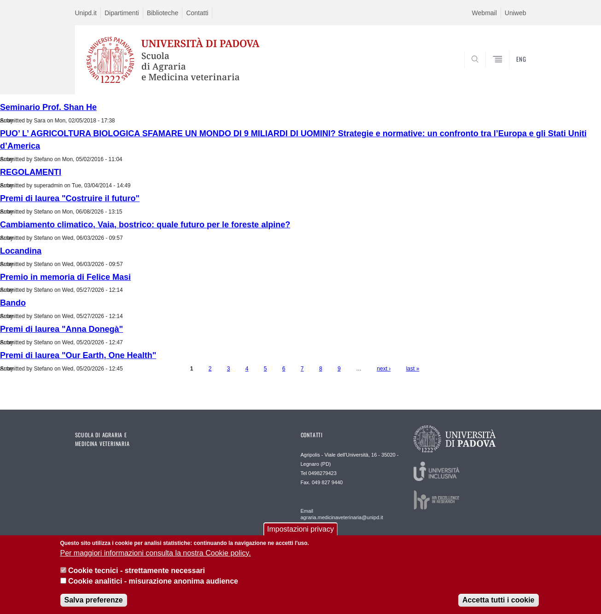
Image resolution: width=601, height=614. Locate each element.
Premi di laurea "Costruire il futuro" (70, 198)
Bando (13, 302)
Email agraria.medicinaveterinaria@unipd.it (342, 514)
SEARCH (509, 72)
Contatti (197, 13)
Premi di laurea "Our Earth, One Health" (78, 355)
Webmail (484, 13)
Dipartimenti (122, 13)
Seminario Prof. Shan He (48, 107)
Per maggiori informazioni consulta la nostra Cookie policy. (155, 554)
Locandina (20, 250)
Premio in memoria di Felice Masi (65, 277)
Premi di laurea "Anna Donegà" (61, 329)
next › (384, 368)
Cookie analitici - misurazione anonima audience (153, 581)
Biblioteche (163, 13)
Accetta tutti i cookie (498, 601)
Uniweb (515, 13)
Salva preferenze (93, 601)
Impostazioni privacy (300, 530)
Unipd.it (86, 13)
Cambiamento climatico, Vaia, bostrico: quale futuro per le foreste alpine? (145, 224)
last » (413, 368)
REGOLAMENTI (30, 172)
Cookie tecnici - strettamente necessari (136, 571)
